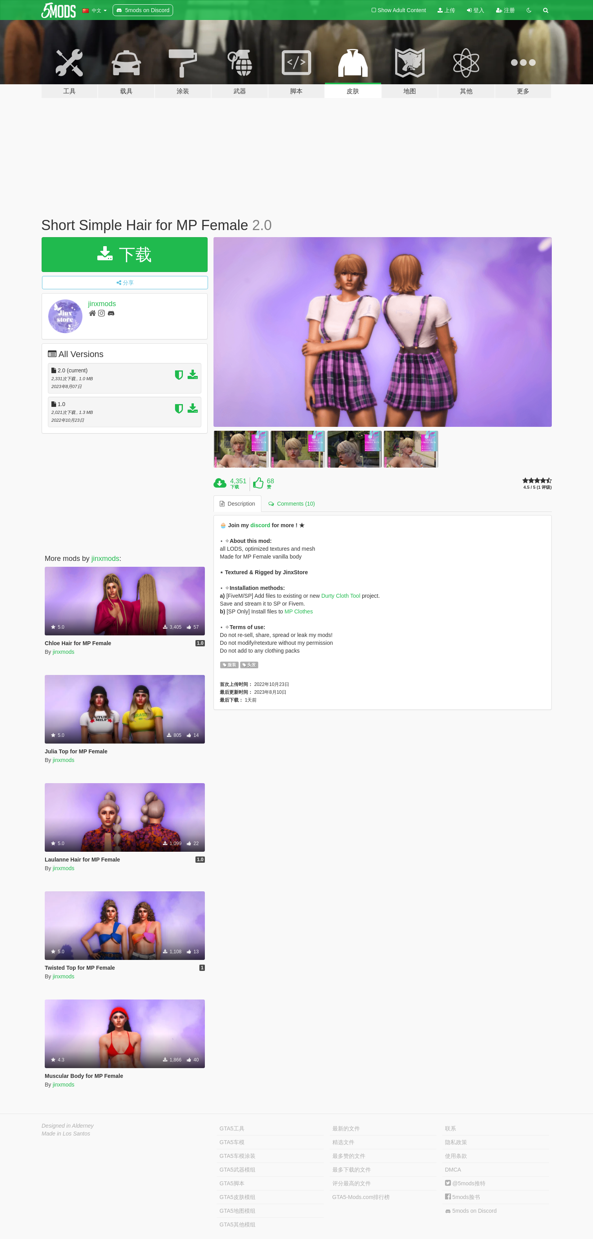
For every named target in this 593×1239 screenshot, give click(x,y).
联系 (450, 1128)
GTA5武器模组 (237, 1169)
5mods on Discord (471, 1211)
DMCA (453, 1169)
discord (260, 525)
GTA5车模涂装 (237, 1156)
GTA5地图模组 (237, 1211)
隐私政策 (456, 1142)
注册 (505, 10)
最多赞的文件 (348, 1156)
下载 (124, 254)
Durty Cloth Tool (340, 596)
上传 (446, 10)
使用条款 (456, 1156)
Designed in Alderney (68, 1126)
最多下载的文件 (351, 1169)
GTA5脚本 (231, 1183)
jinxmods (102, 304)
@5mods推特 (465, 1183)
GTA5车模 (231, 1142)
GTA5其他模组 (237, 1224)
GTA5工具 (231, 1128)
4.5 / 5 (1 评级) (538, 487)
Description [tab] (237, 504)
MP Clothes (299, 611)
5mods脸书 (462, 1197)
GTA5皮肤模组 (237, 1197)
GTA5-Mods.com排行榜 (361, 1197)
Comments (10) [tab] (291, 504)
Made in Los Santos (66, 1133)
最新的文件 (346, 1128)
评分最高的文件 (351, 1183)
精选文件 (343, 1142)
